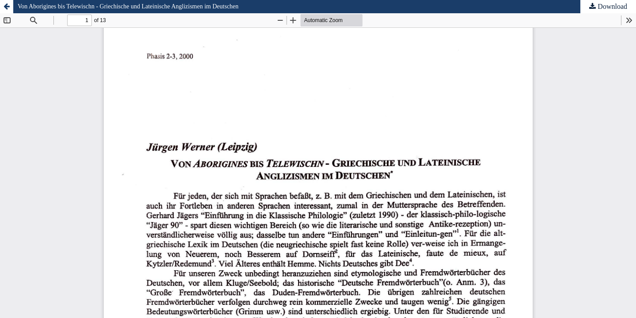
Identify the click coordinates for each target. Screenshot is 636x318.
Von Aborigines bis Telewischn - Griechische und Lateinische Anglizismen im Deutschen (128, 6)
